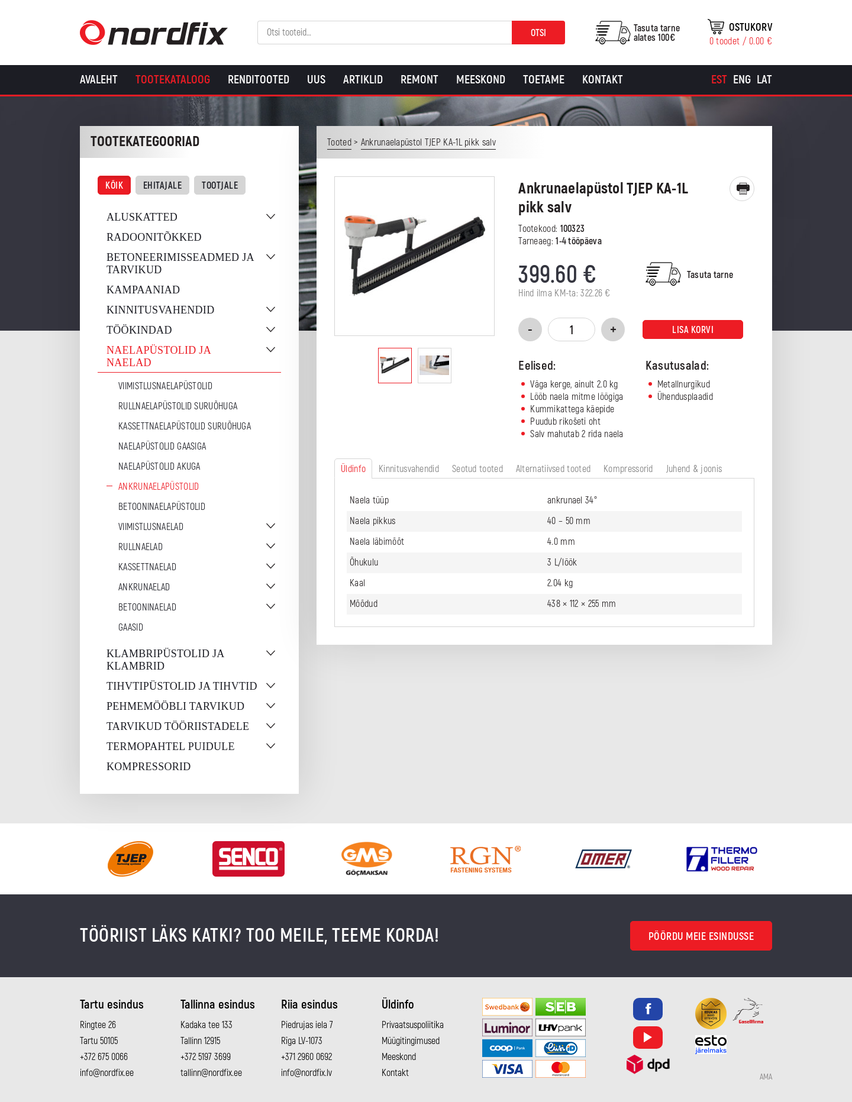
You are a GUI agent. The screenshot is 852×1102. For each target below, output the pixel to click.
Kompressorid (148, 767)
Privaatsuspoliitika (413, 1025)
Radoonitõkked (154, 237)
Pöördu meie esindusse (701, 936)
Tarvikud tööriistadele (177, 726)
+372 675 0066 (104, 1057)
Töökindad (139, 330)
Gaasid (130, 628)
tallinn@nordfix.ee (211, 1073)
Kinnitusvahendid (160, 310)
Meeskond (480, 79)
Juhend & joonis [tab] (694, 469)
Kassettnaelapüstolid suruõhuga (184, 426)
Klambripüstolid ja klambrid (165, 660)
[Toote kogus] (571, 329)
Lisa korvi (693, 330)
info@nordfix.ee (107, 1073)
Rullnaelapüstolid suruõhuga (177, 406)
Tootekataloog (172, 79)
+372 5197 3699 (205, 1057)
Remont (419, 79)
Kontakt (602, 79)
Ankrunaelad (144, 587)
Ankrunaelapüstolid (158, 487)
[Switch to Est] (719, 80)
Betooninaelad (147, 607)
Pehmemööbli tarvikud (175, 706)
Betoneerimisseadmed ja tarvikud (180, 263)
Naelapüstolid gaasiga (162, 447)
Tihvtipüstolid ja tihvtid (181, 686)
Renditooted (258, 79)
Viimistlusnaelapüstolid (165, 386)
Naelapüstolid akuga (159, 467)
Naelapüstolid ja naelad (158, 356)
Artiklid (363, 79)
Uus (316, 79)
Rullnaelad (140, 547)
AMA (766, 1077)
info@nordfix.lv (306, 1073)
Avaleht (99, 79)
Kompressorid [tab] (628, 469)
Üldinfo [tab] (353, 469)
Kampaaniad (143, 290)
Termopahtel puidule (170, 746)
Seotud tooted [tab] (477, 469)
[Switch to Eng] (742, 80)
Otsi (538, 33)
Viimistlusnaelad (150, 527)
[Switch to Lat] (764, 80)
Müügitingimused (411, 1041)
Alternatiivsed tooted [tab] (553, 469)
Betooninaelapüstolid (161, 507)
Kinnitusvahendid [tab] (409, 469)
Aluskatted (142, 217)
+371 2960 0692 (306, 1057)
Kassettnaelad (147, 567)
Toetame (543, 79)
